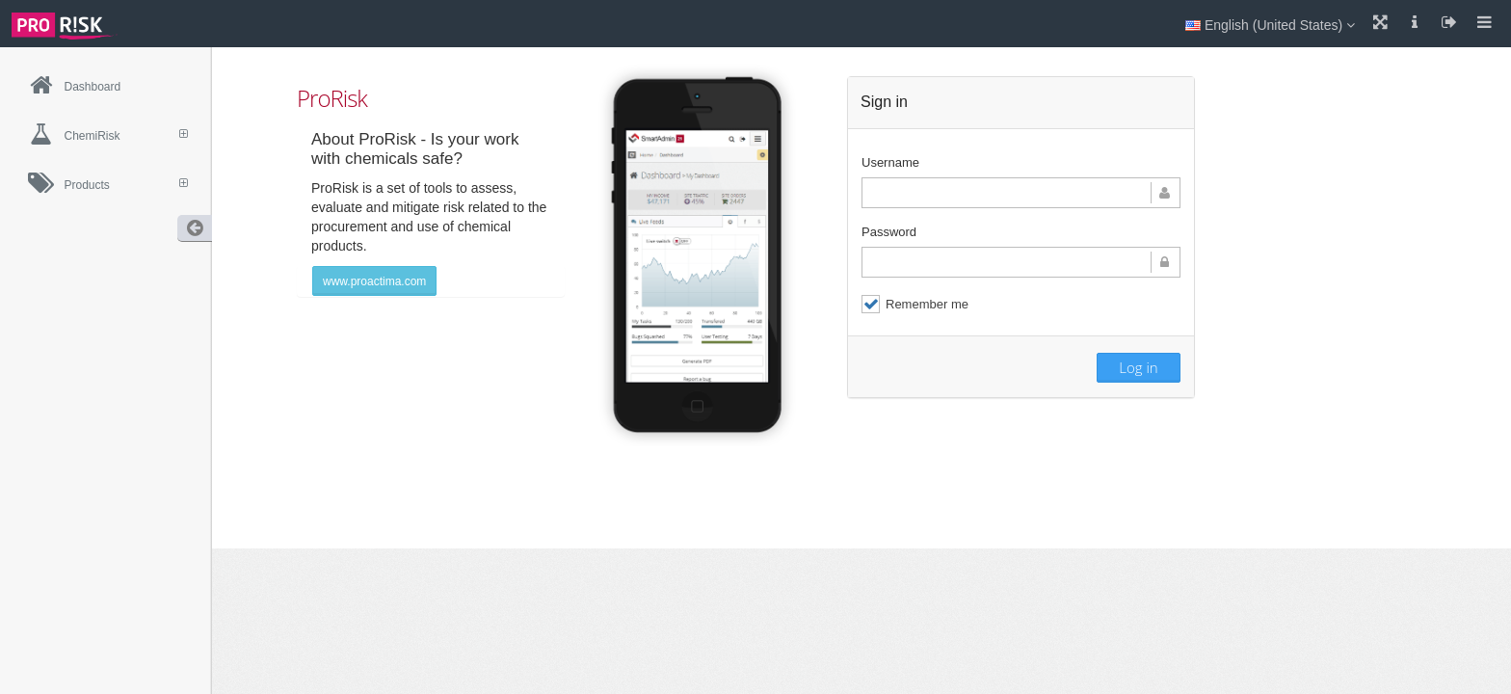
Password (889, 232)
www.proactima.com (374, 281)
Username (890, 162)
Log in (1138, 367)
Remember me (915, 304)
